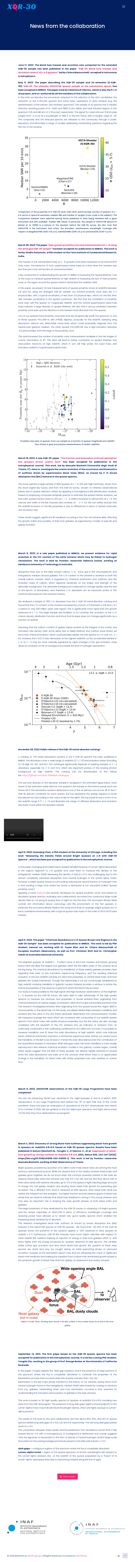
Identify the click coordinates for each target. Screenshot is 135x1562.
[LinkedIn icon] (119, 1555)
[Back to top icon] (125, 1555)
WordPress (81, 1555)
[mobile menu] (123, 6)
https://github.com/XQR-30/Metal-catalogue (45, 775)
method (41, 892)
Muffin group (34, 1555)
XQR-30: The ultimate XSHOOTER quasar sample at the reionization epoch (67, 86)
